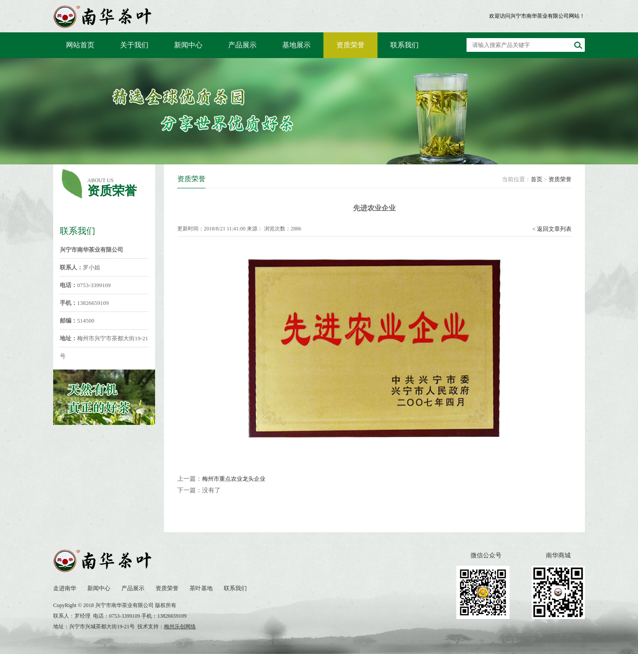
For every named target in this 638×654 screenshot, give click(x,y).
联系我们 (404, 45)
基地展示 (296, 45)
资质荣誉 (350, 45)
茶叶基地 (201, 588)
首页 (536, 179)
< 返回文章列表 (552, 229)
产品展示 (242, 45)
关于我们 (134, 45)
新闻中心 (188, 45)
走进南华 (64, 588)
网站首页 (80, 45)
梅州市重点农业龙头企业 (233, 478)
